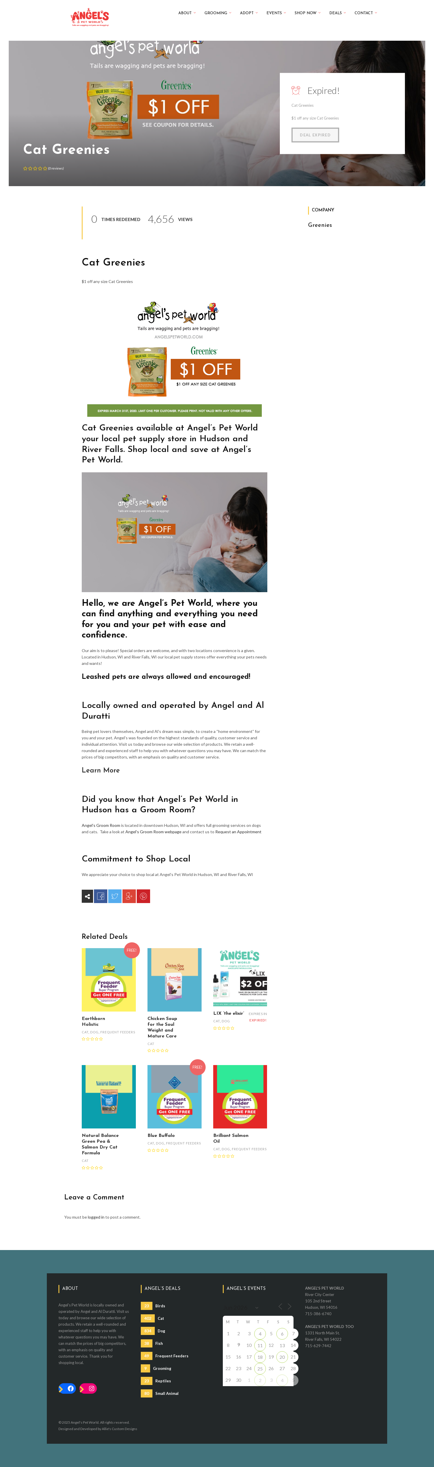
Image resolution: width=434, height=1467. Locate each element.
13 (282, 1345)
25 (260, 1368)
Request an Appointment (238, 831)
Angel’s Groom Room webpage (153, 831)
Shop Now (308, 12)
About (187, 12)
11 (260, 1345)
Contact (366, 12)
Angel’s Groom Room (101, 825)
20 (282, 1357)
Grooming (217, 12)
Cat (85, 1032)
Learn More (101, 770)
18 (260, 1357)
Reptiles (156, 1381)
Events (276, 12)
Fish (152, 1343)
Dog (94, 1032)
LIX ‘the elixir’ (228, 1013)
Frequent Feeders (117, 1032)
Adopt (249, 12)
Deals (337, 12)
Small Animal (160, 1393)
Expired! (323, 90)
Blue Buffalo (161, 1135)
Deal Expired (315, 135)
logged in (96, 1217)
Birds (153, 1306)
